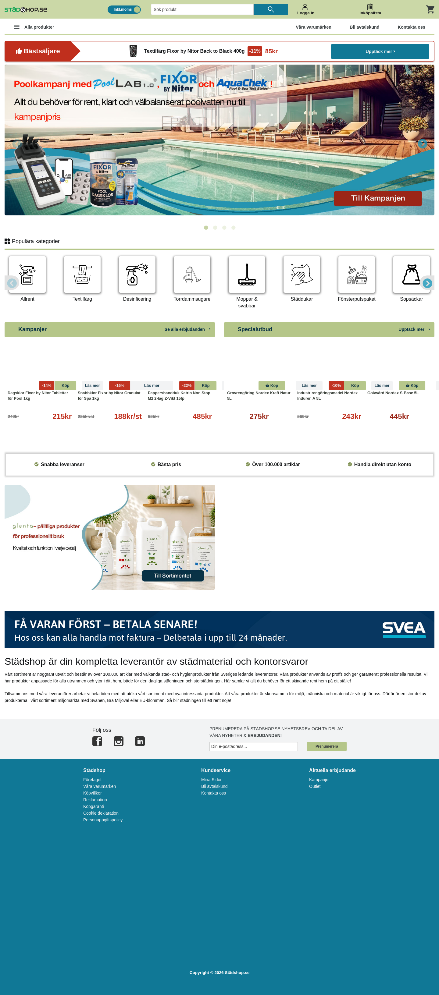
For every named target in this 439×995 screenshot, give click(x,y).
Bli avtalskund (214, 786)
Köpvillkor (92, 793)
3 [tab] (224, 228)
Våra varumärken (99, 786)
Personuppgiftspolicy (103, 819)
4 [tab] (233, 228)
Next (422, 143)
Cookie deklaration (101, 813)
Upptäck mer (380, 51)
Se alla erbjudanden (187, 329)
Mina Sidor (211, 779)
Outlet (314, 786)
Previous (16, 143)
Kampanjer (319, 779)
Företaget (92, 779)
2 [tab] (215, 228)
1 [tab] (206, 228)
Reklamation (95, 799)
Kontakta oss (213, 793)
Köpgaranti (93, 806)
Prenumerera (327, 746)
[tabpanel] (219, 140)
